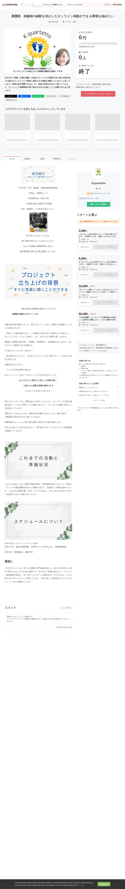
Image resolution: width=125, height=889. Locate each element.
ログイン (107, 5)
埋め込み (65, 96)
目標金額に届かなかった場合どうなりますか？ (98, 391)
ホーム (12, 159)
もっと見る (66, 607)
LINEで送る (38, 96)
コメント (72, 159)
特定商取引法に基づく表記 (89, 198)
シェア (24, 96)
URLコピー (51, 96)
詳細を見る (85, 247)
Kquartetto (53, 22)
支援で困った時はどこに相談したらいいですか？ (98, 395)
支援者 (42, 159)
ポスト (11, 96)
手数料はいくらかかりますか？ (98, 387)
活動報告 (27, 159)
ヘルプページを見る (98, 400)
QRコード (11, 100)
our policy (81, 885)
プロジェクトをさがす (74, 5)
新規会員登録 (117, 5)
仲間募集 (57, 159)
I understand (104, 884)
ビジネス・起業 (69, 22)
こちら (102, 408)
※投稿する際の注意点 (64, 627)
